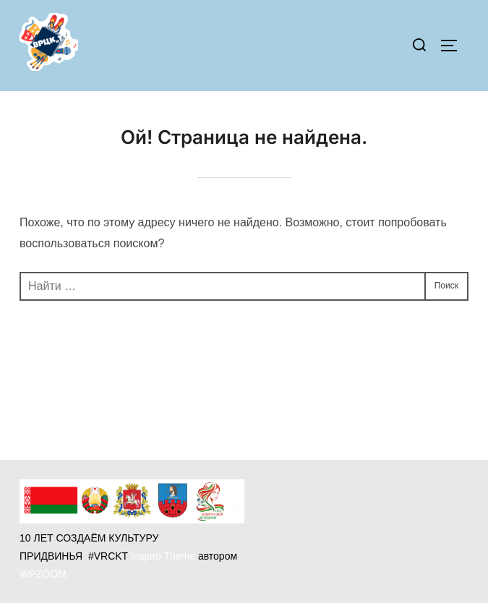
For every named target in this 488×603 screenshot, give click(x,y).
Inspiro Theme (163, 556)
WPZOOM (43, 574)
